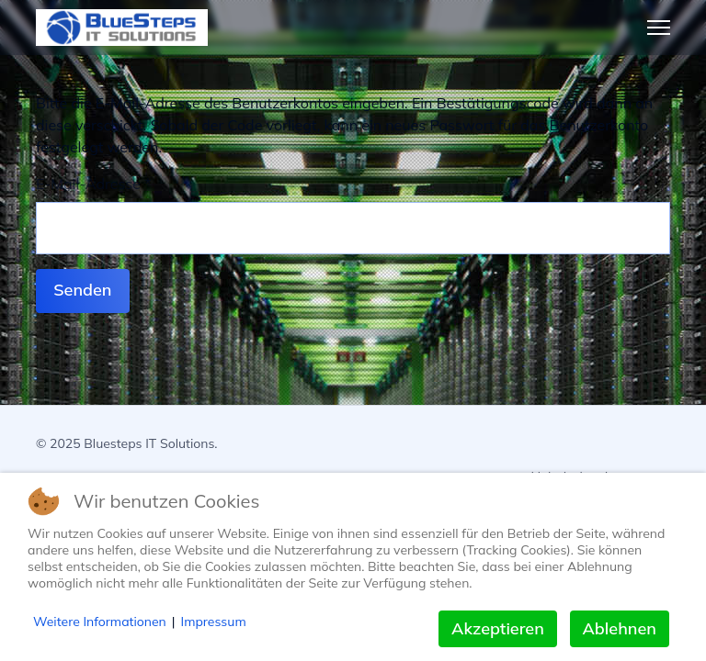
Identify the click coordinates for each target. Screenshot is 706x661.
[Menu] (658, 27)
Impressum (213, 621)
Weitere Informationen (99, 621)
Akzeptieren (497, 628)
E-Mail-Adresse (93, 183)
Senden (82, 289)
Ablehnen (619, 628)
